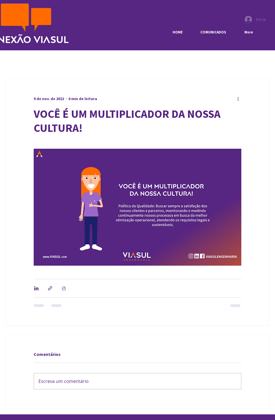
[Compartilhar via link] (50, 288)
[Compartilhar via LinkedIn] (36, 288)
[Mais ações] (238, 99)
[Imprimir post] (64, 288)
